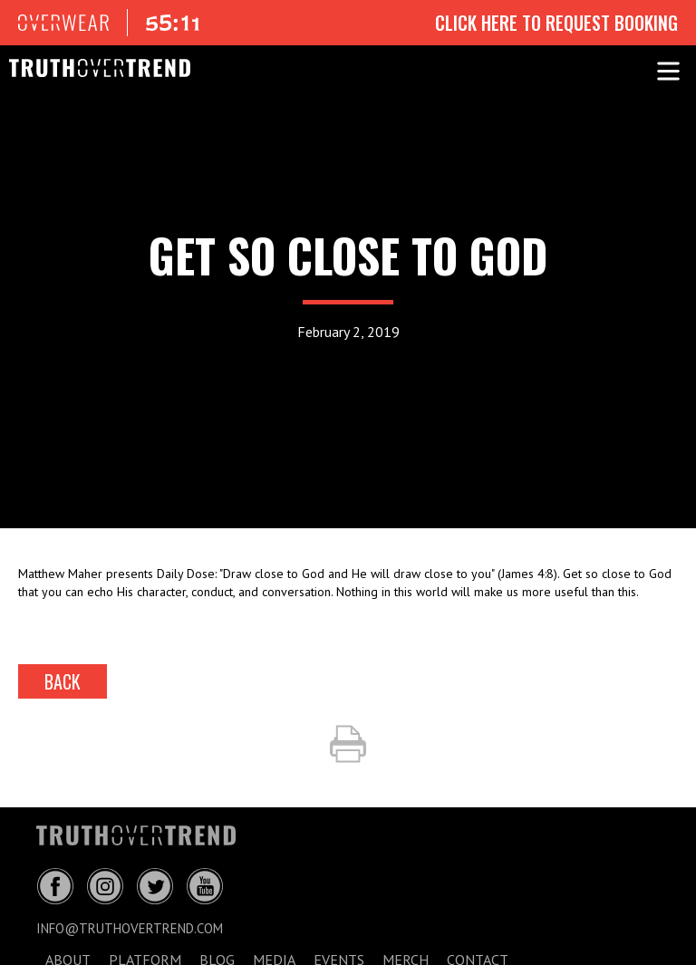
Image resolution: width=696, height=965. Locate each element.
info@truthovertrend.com (129, 928)
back (62, 681)
